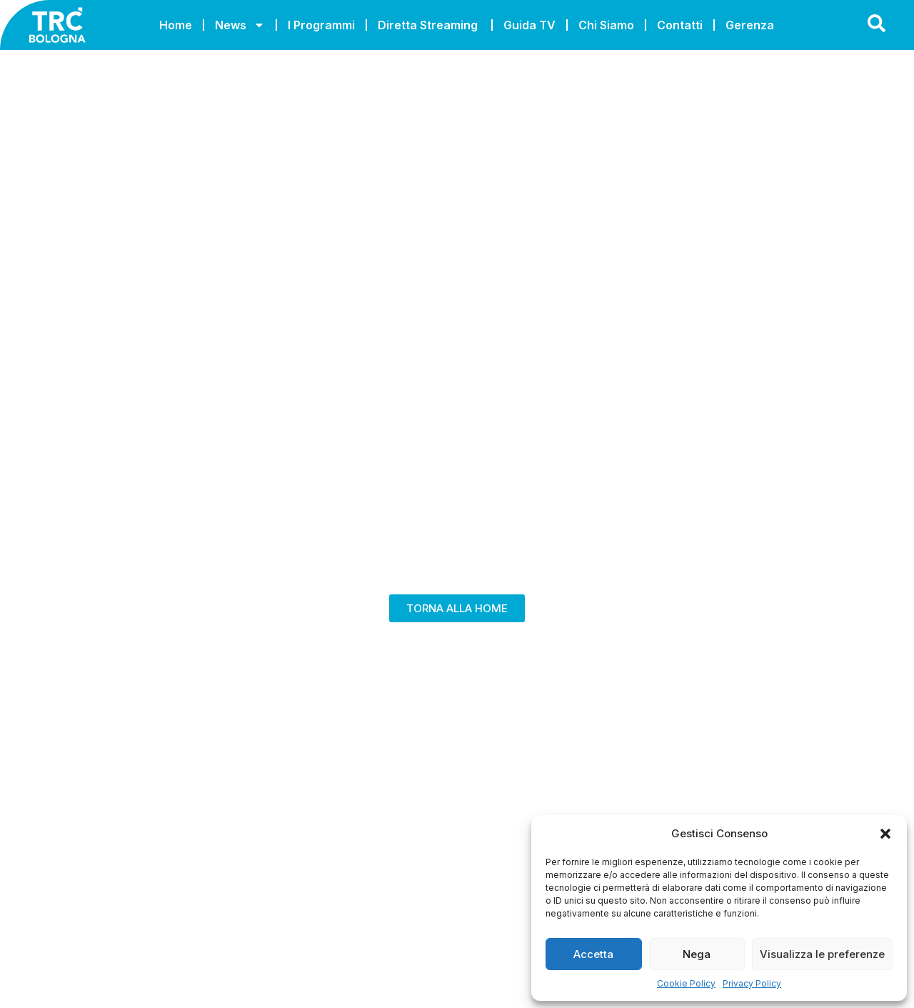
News (240, 25)
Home (175, 25)
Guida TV (529, 25)
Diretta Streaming (429, 25)
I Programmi (321, 25)
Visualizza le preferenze (822, 954)
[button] (885, 834)
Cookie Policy (686, 983)
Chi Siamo (606, 25)
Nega (696, 954)
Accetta (593, 954)
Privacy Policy (752, 983)
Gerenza (749, 25)
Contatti (680, 25)
